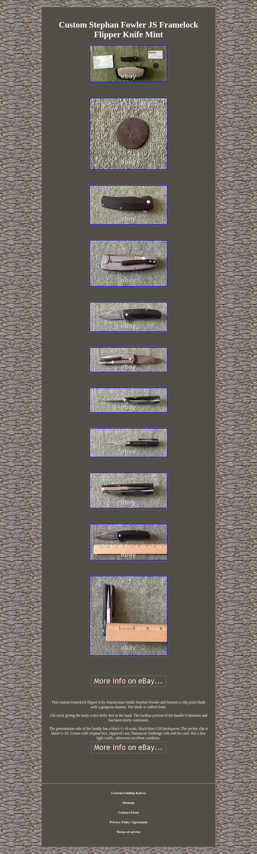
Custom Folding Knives (128, 793)
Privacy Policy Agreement (128, 822)
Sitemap (129, 802)
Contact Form (128, 812)
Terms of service (129, 832)
